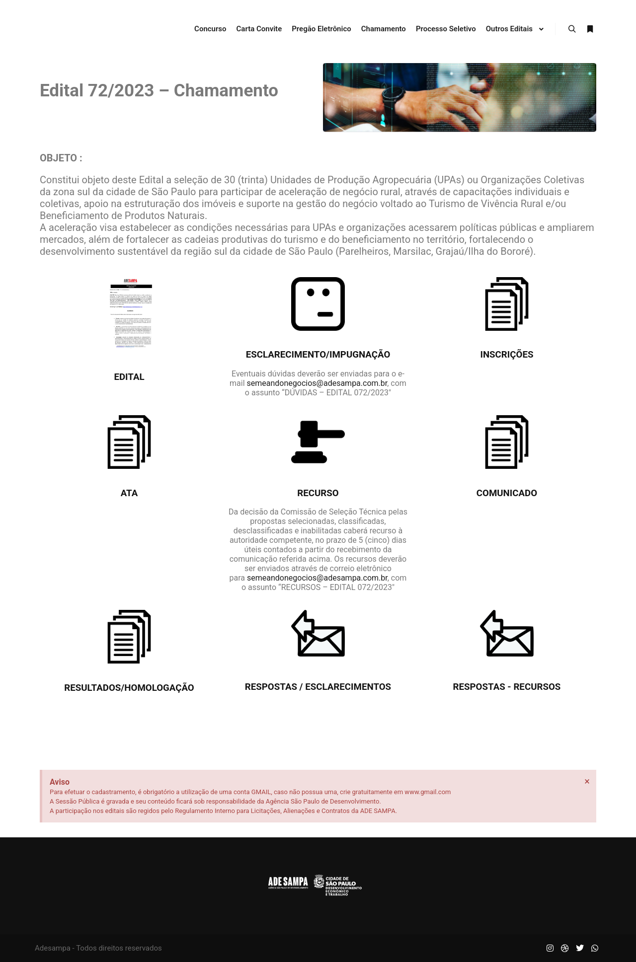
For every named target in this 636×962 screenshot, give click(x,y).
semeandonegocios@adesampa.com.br (317, 383)
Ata (129, 493)
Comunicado (507, 493)
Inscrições (506, 354)
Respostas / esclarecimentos (318, 686)
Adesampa (53, 948)
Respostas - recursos (507, 686)
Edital (129, 376)
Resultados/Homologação (129, 687)
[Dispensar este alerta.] (587, 781)
